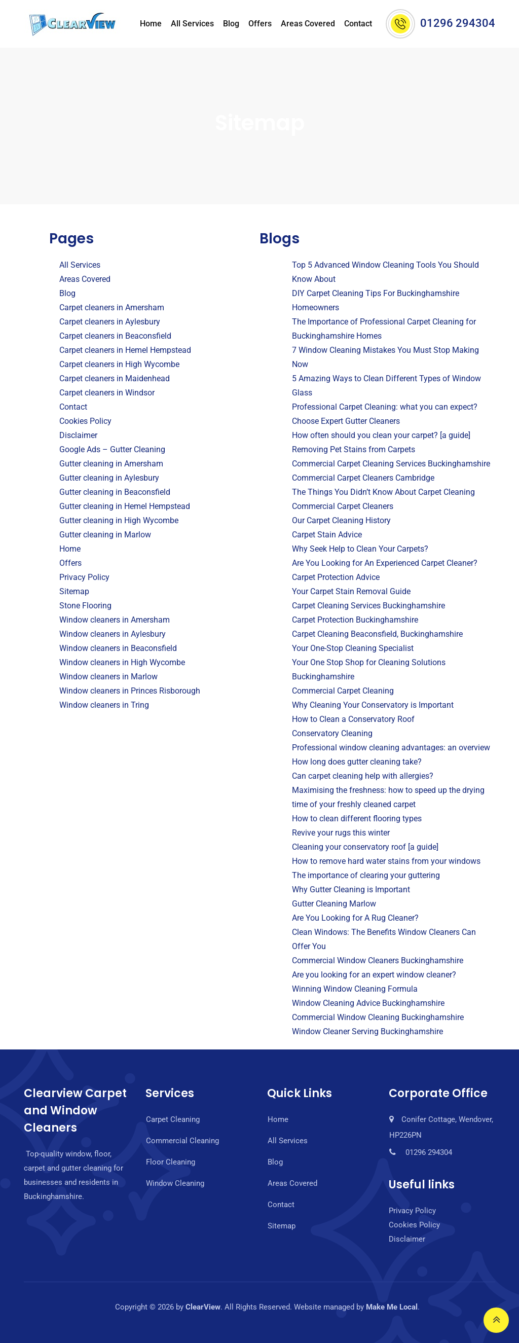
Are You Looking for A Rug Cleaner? (355, 918)
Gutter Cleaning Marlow (334, 904)
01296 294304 (457, 23)
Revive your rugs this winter (341, 833)
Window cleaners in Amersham (114, 620)
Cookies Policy (85, 421)
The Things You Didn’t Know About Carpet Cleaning (383, 492)
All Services (192, 23)
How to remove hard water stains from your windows (386, 861)
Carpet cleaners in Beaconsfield (115, 336)
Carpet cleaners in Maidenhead (114, 378)
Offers (260, 23)
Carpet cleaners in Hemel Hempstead (125, 350)
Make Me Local (392, 1307)
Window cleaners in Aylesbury (112, 634)
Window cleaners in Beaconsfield (118, 648)
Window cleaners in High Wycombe (122, 662)
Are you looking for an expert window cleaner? (374, 974)
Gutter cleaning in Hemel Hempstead (124, 506)
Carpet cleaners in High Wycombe (119, 364)
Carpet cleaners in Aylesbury (109, 321)
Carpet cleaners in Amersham (111, 307)
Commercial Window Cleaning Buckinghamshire (378, 1017)
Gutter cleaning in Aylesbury (109, 478)
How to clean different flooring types (357, 818)
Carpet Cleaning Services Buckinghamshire (368, 605)
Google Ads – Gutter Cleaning (112, 449)
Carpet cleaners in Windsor (107, 392)
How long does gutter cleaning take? (357, 762)
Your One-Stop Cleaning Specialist (353, 648)
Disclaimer (78, 435)
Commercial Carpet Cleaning (343, 691)
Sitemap (74, 591)
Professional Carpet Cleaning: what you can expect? (384, 407)
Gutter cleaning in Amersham (111, 463)
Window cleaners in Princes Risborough (129, 691)
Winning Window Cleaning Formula (355, 989)
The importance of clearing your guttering (366, 875)
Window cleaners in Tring (104, 705)
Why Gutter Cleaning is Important (351, 889)
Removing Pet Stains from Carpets (353, 449)
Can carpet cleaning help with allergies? (362, 776)
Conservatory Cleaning (332, 733)
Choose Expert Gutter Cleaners (346, 421)
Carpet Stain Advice (327, 534)
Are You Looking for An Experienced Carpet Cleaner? (384, 563)
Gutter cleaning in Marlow (105, 534)
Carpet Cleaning (173, 1119)
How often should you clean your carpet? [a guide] (381, 435)
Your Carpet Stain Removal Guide (351, 591)
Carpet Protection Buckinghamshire (355, 620)
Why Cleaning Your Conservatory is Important (373, 705)
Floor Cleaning (170, 1162)
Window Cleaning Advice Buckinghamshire (368, 1003)
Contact (358, 23)
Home (151, 23)
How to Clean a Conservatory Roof (353, 719)
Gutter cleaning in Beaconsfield (114, 492)
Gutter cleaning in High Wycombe (118, 520)
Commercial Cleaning (182, 1140)
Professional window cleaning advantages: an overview (391, 747)
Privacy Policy (84, 577)
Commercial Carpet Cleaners (342, 506)
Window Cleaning (175, 1183)
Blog (231, 23)
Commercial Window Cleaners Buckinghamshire (377, 960)
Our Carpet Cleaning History (341, 520)
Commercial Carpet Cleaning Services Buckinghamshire (391, 463)
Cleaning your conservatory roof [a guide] (365, 847)
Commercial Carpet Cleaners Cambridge (363, 478)
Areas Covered (308, 23)
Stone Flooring (85, 605)
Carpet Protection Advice (336, 577)
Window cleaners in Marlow (108, 676)
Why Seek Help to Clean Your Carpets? (360, 549)
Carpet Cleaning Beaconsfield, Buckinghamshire (377, 634)
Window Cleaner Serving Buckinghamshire (367, 1031)
